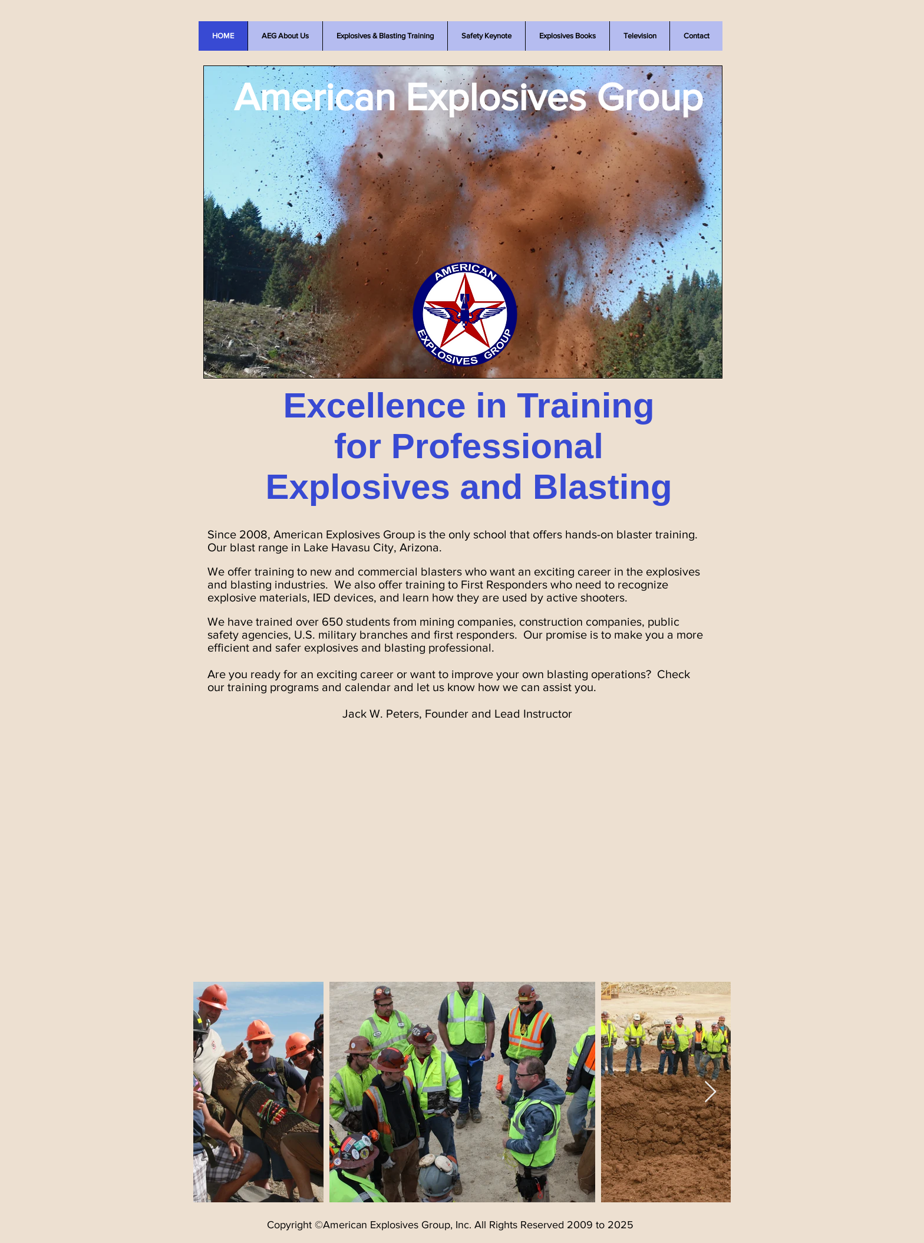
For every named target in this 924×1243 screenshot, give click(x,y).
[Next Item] (710, 1092)
